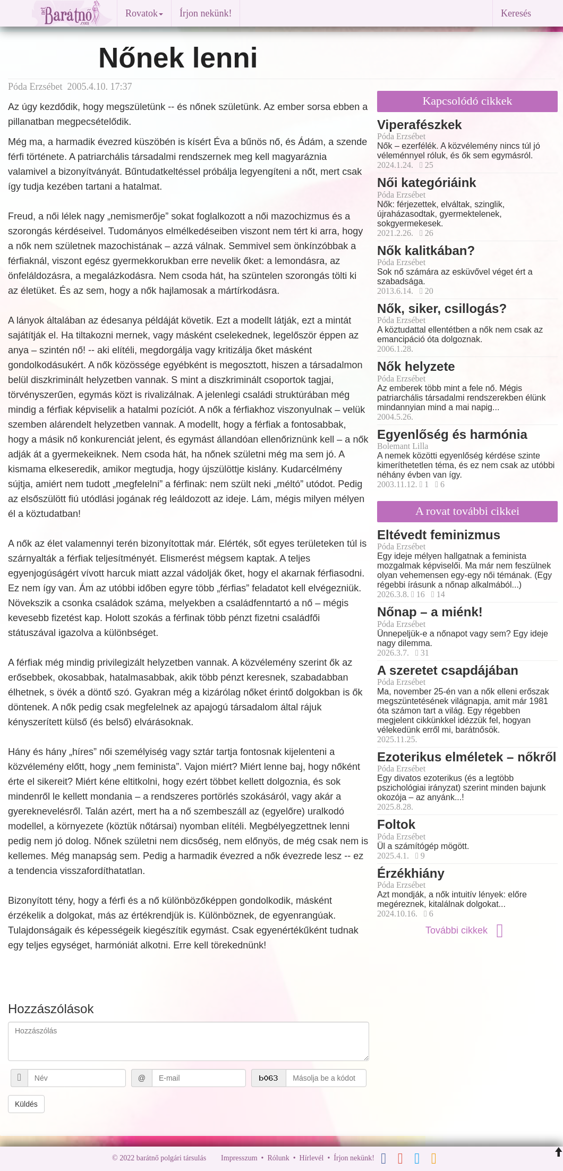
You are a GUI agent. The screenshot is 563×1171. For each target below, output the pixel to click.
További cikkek (467, 930)
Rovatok (144, 13)
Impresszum (239, 1158)
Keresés (516, 13)
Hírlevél (312, 1158)
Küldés (26, 1104)
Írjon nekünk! (206, 13)
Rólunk (278, 1158)
